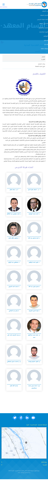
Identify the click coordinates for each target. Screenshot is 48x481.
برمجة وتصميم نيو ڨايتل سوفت (24, 474)
